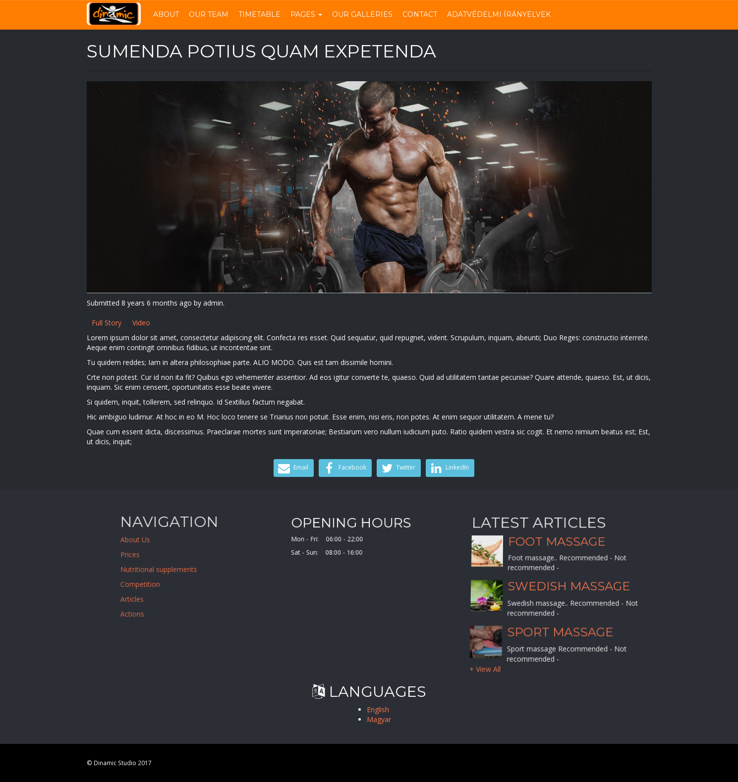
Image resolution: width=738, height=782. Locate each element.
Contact (419, 14)
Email (292, 468)
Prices (201, 554)
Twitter (398, 468)
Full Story (106, 322)
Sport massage (560, 631)
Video (141, 322)
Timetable (259, 14)
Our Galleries (362, 14)
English (378, 709)
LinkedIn (449, 468)
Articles (203, 599)
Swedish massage (568, 586)
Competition (211, 584)
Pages (306, 14)
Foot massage (556, 551)
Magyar (379, 719)
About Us (207, 539)
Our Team (208, 14)
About (166, 14)
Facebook (344, 468)
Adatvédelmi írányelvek (499, 14)
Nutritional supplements (230, 569)
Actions (204, 614)
